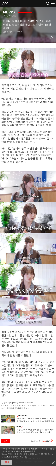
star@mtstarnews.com (23, 403)
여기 (8, 457)
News (13, 16)
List (5, 441)
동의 (7, 462)
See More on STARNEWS (43, 441)
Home (5, 16)
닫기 (53, 462)
